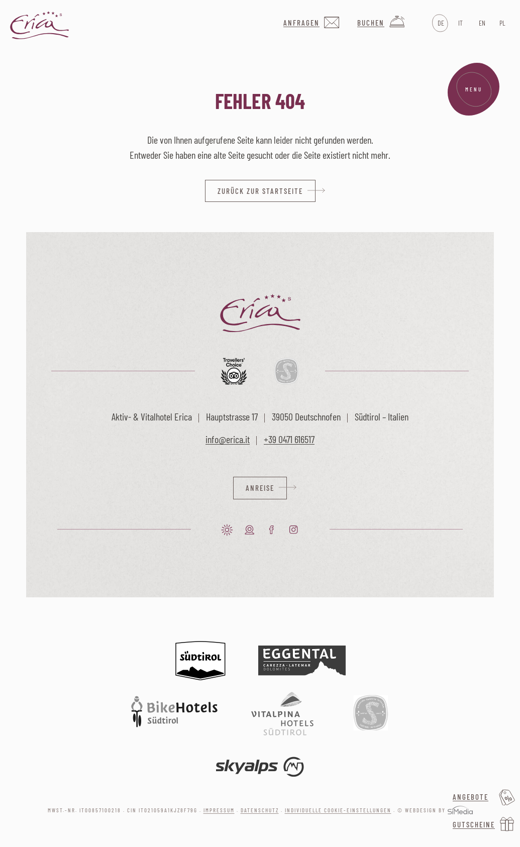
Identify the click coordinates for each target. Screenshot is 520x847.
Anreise (260, 487)
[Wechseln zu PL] (501, 23)
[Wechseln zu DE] (440, 23)
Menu (473, 89)
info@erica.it (227, 439)
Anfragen (301, 22)
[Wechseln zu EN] (481, 23)
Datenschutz (260, 810)
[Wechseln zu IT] (460, 23)
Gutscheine (474, 824)
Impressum (219, 810)
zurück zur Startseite (260, 190)
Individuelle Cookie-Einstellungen (338, 810)
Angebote (470, 796)
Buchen (370, 22)
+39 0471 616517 (289, 439)
